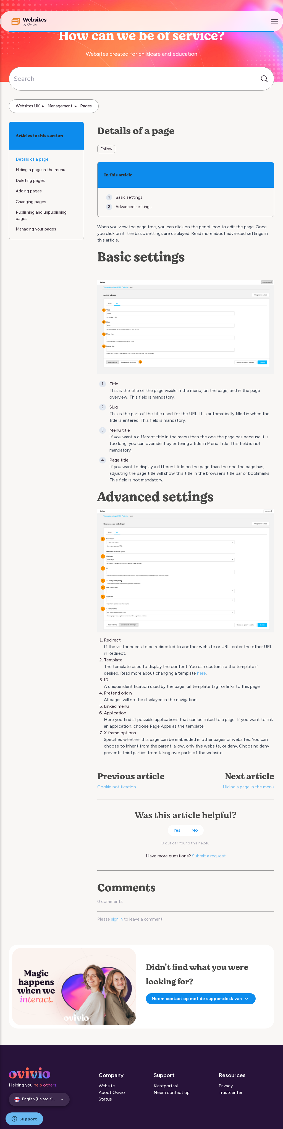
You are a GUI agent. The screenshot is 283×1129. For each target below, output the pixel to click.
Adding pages (29, 191)
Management (60, 106)
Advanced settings (133, 206)
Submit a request (209, 855)
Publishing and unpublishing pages (41, 215)
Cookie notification (116, 786)
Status (105, 1099)
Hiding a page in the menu (248, 786)
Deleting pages (30, 180)
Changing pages (31, 201)
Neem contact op (172, 1092)
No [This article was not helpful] (195, 830)
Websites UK (28, 106)
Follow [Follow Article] (106, 149)
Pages (86, 106)
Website (107, 1085)
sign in (117, 919)
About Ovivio (112, 1092)
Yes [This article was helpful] (177, 830)
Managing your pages (36, 229)
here (201, 673)
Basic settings (129, 197)
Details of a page (32, 159)
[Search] (141, 79)
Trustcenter (230, 1092)
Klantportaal (166, 1085)
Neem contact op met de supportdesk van (201, 998)
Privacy (226, 1085)
